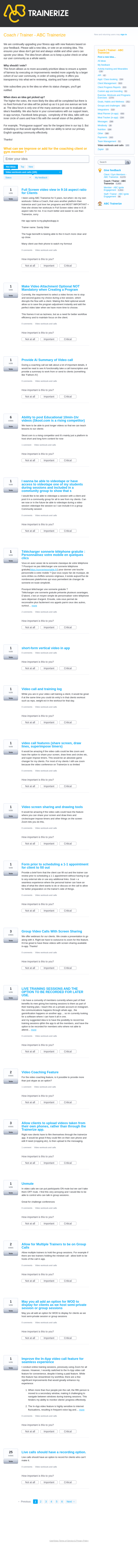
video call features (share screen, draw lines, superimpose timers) (51, 744)
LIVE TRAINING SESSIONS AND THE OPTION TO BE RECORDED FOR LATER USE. (52, 992)
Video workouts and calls (46, 250)
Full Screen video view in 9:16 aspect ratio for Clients (54, 191)
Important (51, 265)
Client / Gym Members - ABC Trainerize (115, 175)
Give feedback (112, 170)
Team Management (107, 141)
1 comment (26, 445)
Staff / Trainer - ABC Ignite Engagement (116, 195)
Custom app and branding (110, 91)
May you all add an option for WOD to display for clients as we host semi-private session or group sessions (54, 1305)
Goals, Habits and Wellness (111, 101)
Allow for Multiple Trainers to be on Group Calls (54, 1245)
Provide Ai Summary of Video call (47, 360)
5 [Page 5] (57, 1501)
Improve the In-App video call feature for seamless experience (53, 1360)
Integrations (103, 109)
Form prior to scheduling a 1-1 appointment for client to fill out (55, 865)
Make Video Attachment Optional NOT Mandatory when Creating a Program (51, 288)
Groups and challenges (109, 105)
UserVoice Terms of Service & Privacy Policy (69, 1541)
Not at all (32, 265)
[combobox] (112, 162)
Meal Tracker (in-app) (108, 117)
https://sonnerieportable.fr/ (43, 569)
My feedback (41, 177)
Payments (102, 137)
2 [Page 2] (40, 1501)
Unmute (28, 1183)
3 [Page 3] (46, 1501)
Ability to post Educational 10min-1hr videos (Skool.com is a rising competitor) (53, 418)
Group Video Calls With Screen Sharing (52, 931)
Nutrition (102, 129)
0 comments (27, 250)
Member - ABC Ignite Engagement (114, 188)
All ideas (102, 61)
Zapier (101, 149)
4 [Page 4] (51, 1501)
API (99, 75)
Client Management (107, 83)
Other (100, 133)
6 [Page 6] (62, 1501)
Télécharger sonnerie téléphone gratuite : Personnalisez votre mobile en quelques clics (53, 555)
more (34, 605)
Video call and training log (42, 689)
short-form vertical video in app (46, 648)
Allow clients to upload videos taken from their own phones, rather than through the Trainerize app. (54, 1126)
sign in (124, 34)
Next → (71, 1501)
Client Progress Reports (109, 87)
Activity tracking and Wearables (113, 69)
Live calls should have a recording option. (54, 1452)
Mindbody (102, 125)
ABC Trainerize (113, 203)
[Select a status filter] (18, 178)
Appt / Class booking (108, 79)
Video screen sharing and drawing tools (52, 807)
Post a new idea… (107, 57)
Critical (70, 265)
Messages (103, 121)
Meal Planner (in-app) (108, 113)
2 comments (27, 612)
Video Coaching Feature (40, 1072)
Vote (11, 199)
